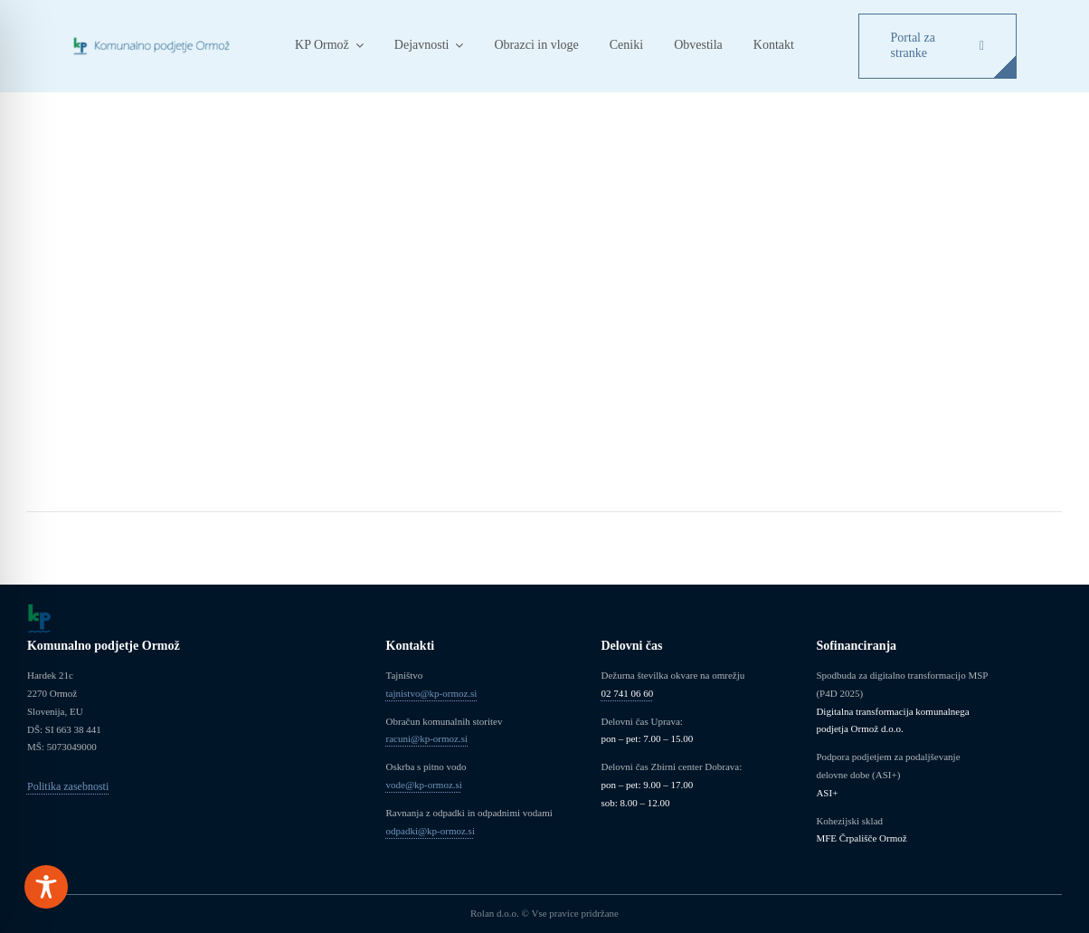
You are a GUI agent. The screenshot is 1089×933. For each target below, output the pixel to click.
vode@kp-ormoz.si (424, 784)
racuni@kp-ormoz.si (427, 738)
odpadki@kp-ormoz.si (430, 830)
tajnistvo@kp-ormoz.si (432, 693)
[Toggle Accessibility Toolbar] (46, 886)
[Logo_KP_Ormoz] (151, 41)
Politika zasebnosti (68, 786)
